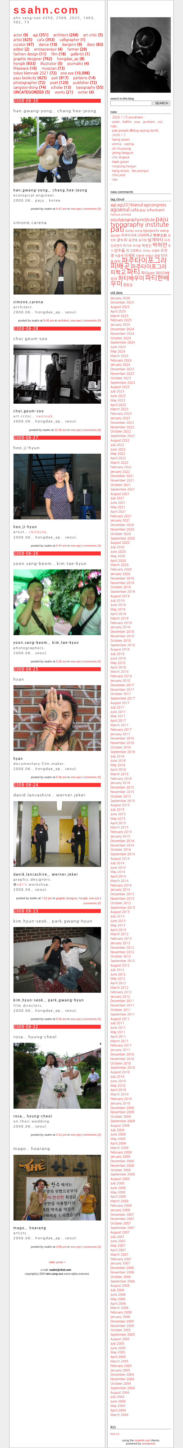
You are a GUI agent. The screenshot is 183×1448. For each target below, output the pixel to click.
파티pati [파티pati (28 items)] (148, 273)
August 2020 (119, 542)
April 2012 (118, 983)
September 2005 (122, 1334)
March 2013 (119, 934)
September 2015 (122, 801)
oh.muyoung (121, 148)
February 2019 (120, 623)
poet (54, 82)
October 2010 (120, 1063)
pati (55, 78)
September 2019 (122, 591)
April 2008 (118, 1196)
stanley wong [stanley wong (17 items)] (133, 230)
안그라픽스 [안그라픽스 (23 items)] (134, 250)
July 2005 (117, 1343)
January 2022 (120, 471)
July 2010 (117, 1076)
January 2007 (120, 1263)
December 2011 (122, 1001)
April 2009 (118, 1143)
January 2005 (120, 1370)
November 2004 (122, 1379)
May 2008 (117, 1192)
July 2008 (117, 1183)
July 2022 (117, 445)
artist (17, 40)
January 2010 (120, 1103)
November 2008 (122, 1165)
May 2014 (117, 872)
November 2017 (122, 689)
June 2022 (118, 449)
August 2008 (119, 1178)
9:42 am (61, 208)
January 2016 (120, 783)
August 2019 (119, 596)
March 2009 (119, 1148)
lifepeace (21, 68)
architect (60, 35)
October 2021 (120, 485)
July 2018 (117, 654)
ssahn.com (46, 10)
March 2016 (119, 774)
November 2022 (122, 427)
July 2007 (117, 1236)
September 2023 (122, 382)
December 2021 (122, 476)
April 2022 (118, 458)
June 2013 (118, 921)
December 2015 (122, 787)
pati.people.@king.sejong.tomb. (135, 130)
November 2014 (122, 845)
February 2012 (120, 992)
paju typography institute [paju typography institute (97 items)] (139, 222)
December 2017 (122, 685)
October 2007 (120, 1223)
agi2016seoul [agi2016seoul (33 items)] (130, 205)
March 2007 (119, 1254)
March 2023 (119, 409)
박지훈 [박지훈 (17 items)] (137, 245)
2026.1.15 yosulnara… (128, 117)
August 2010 (119, 1072)
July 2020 (117, 547)
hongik (19, 63)
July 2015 (117, 809)
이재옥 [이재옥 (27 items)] (130, 255)
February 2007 (120, 1259)
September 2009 (122, 1121)
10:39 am (60, 429)
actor (17, 35)
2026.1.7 (119, 135)
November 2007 (122, 1218)
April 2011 (118, 1036)
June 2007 (118, 1241)
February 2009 (120, 1152)
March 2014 (119, 881)
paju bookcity (24, 78)
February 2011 (120, 1045)
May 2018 (117, 663)
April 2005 (118, 1356)
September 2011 (122, 1014)
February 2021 (120, 516)
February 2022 (120, 467)
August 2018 (119, 649)
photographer (25, 82)
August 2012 (119, 965)
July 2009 (117, 1130)
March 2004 (119, 1414)
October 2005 (120, 1330)
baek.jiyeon (120, 161)
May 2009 (117, 1138)
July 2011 (117, 1023)
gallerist (77, 54)
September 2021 (122, 489)
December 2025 (122, 302)
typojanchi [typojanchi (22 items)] (151, 230)
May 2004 (117, 1405)
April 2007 (118, 1250)
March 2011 (119, 1041)
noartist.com (142, 1440)
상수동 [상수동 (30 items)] (119, 250)
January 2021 (120, 520)
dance (44, 44)
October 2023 (120, 378)
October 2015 (120, 796)
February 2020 (120, 569)
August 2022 (119, 440)
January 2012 (120, 996)
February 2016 (120, 778)
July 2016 (117, 756)
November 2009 (122, 1112)
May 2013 (117, 925)
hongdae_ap (67, 59)
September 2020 (122, 538)
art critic (90, 35)
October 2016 (120, 747)
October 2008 (120, 1170)
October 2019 (120, 587)
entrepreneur (45, 49)
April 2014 (118, 876)
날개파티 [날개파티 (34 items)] (155, 240)
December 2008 (122, 1161)
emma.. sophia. (123, 144)
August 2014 (119, 858)
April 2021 (118, 511)
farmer (73, 49)
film (54, 54)
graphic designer (27, 59)
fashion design (25, 54)
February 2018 (120, 676)
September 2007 (122, 1227)
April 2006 (118, 1303)
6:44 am (61, 545)
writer (83, 92)
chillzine (38, 532)
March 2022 (119, 462)
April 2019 (118, 614)
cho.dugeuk (121, 157)
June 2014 (118, 867)
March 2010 (119, 1094)
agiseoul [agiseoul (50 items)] (119, 209)
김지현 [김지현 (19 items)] (142, 240)
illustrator (48, 63)
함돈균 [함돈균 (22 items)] (127, 285)
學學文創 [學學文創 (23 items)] (160, 235)
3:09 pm (61, 1246)
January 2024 (120, 364)
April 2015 (118, 823)
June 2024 (118, 347)
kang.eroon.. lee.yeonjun (130, 170)
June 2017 (118, 712)
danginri (69, 44)
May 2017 (117, 716)
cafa (40, 40)
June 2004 (118, 1401)
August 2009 (119, 1125)
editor (18, 49)
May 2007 (117, 1245)
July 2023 (117, 391)
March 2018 (119, 671)
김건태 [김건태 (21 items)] (132, 240)
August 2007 (119, 1232)
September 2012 (122, 961)
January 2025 (120, 324)
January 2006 (120, 1316)
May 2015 (117, 818)
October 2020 (120, 534)
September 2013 (122, 907)
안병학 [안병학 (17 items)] (155, 250)
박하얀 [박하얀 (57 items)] (159, 245)
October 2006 (120, 1276)
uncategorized (28, 92)
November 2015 (122, 792)
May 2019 (117, 609)
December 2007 (122, 1214)
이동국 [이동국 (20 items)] (119, 255)
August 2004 (119, 1392)
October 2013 (120, 903)
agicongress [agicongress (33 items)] (155, 205)
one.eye (67, 73)
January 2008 (120, 1210)
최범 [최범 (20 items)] (157, 255)
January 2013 (120, 943)
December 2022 (122, 422)
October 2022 (120, 431)
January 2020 (120, 574)
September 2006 (122, 1281)
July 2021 (117, 498)
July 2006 (117, 1290)
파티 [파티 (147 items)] (133, 271)
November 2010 (122, 1059)
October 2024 (120, 338)
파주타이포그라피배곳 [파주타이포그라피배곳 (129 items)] (138, 263)
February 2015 (120, 832)
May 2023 (117, 400)
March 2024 (119, 356)
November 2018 (122, 636)
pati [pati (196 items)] (117, 229)
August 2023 (119, 387)
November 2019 (122, 583)
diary (91, 44)
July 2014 (117, 863)
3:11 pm (61, 1134)
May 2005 (117, 1352)
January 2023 (120, 418)
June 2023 (118, 396)
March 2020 (119, 565)
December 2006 (122, 1267)
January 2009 (120, 1156)
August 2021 (119, 494)
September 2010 (122, 1067)
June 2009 (118, 1134)
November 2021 (122, 480)
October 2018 (120, 640)
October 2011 (120, 1010)
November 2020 (122, 529)
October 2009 (120, 1116)
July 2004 (117, 1396)
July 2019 (117, 600)
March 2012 (119, 987)
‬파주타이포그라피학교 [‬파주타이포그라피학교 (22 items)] (136, 235)
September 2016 (122, 752)
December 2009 (122, 1108)
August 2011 (119, 1019)
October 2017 (120, 694)
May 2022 (117, 453)
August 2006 (119, 1285)
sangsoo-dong (25, 87)
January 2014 (120, 889)
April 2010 (118, 1089)
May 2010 (117, 1085)
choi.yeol (118, 175)
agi (35, 35)
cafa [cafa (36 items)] (134, 210)
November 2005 (122, 1325)
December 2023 (122, 369)
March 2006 (119, 1307)
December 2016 (122, 738)
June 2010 (118, 1081)
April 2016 (118, 769)
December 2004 (122, 1374)
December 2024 (122, 329)
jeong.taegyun (122, 152)
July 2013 (117, 916)
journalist (75, 63)
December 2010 (122, 1054)
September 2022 (122, 436)
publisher (81, 82)
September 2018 (122, 645)
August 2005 (119, 1339)
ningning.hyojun (124, 166)
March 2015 (119, 827)
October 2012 (120, 956)
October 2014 (120, 849)
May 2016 (117, 765)
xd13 (22, 884)
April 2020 (118, 560)
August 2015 (119, 805)
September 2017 (122, 698)
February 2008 (120, 1205)
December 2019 (122, 578)
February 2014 (120, 885)
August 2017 (119, 703)
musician (49, 68)
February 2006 (120, 1312)
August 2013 (119, 912)
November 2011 (122, 1005)
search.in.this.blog (122, 98)
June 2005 (118, 1348)
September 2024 (122, 342)
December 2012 (122, 947)
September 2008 (122, 1174)
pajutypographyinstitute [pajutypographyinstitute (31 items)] (132, 220)
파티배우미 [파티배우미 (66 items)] (131, 278)
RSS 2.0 (114, 1434)
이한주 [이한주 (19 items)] (140, 255)
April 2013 (118, 930)
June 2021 (118, 502)
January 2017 (120, 734)
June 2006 (118, 1294)
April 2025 (118, 311)
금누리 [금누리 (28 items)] (122, 240)
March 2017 (119, 725)
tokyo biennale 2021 (31, 73)
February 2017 (120, 729)
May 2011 (117, 1032)
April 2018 (118, 667)
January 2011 (120, 1050)
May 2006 (117, 1299)
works (60, 92)
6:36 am (61, 777)
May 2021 (117, 507)
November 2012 (122, 952)
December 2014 (122, 841)
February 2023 (120, 413)
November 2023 (122, 373)
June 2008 (118, 1187)
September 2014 (122, 854)
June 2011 (118, 1027)
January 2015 (120, 836)
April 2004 (118, 1410)
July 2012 (117, 970)
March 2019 (119, 618)
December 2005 (122, 1321)
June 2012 (118, 974)
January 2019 (120, 627)
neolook (44, 416)
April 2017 (118, 720)
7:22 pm (47, 898)
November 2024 (122, 333)
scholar (57, 87)
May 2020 (117, 556)
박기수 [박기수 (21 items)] (127, 245)
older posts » (57, 1262)
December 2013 (122, 894)
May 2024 (117, 351)
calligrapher (69, 40)
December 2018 (122, 631)
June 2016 (118, 760)
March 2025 (119, 316)
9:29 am (61, 1019)
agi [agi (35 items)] (113, 205)
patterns (80, 78)
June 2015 (118, 814)
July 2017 (117, 707)
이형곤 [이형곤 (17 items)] (149, 256)
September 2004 (122, 1388)
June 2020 (118, 551)
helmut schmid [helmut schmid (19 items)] (120, 214)
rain (115, 179)
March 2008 (119, 1201)
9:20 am (61, 661)
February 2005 (120, 1365)
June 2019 (118, 605)
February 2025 (120, 320)
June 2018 (118, 658)
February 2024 (120, 360)
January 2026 (120, 298)
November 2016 (122, 743)
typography (85, 87)
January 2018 (120, 680)
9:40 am (48, 320)
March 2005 (119, 1361)
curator (19, 44)
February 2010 (120, 1099)
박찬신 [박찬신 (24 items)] (147, 245)
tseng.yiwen (121, 139)
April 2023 (118, 405)
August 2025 (119, 307)
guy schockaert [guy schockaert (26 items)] (151, 210)
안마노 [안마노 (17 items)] (147, 250)
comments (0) (92, 208)
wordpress (148, 1443)
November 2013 (122, 898)
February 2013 (120, 938)
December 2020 (122, 525)
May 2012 (117, 978)
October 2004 (120, 1383)
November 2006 (122, 1272)
